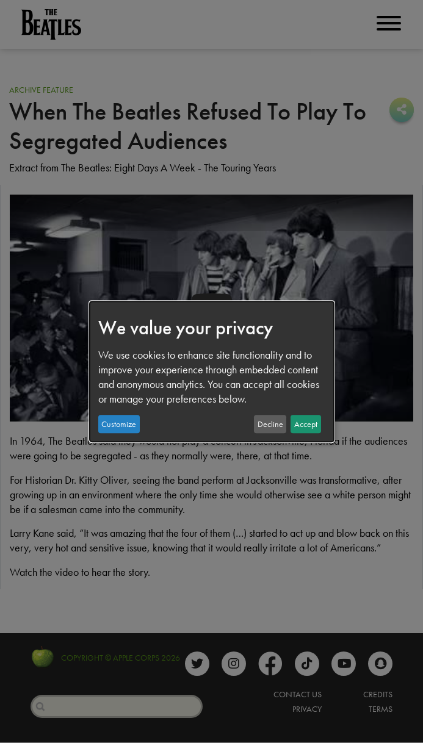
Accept (305, 423)
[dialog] (212, 371)
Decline (270, 423)
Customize (118, 423)
